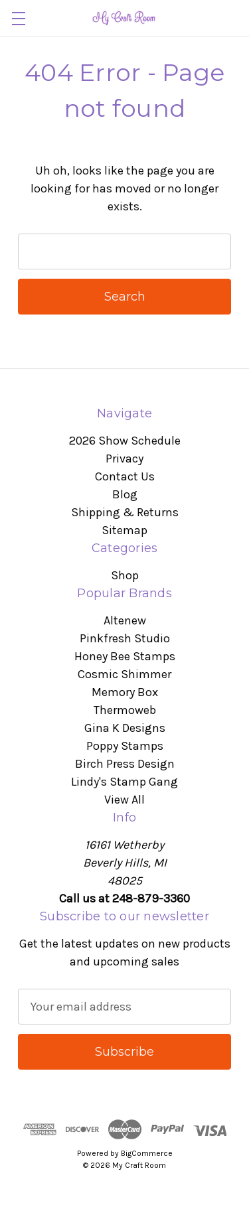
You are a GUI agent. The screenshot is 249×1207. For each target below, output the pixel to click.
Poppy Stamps (124, 746)
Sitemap (124, 530)
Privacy (124, 458)
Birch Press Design (125, 763)
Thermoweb (125, 710)
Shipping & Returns (125, 512)
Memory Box (125, 692)
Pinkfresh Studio (125, 638)
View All (124, 799)
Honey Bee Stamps (124, 656)
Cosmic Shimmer (124, 674)
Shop (125, 575)
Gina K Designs (124, 728)
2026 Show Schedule (125, 440)
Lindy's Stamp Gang (124, 781)
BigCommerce (147, 1153)
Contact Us (125, 476)
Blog (124, 494)
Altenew (125, 620)
